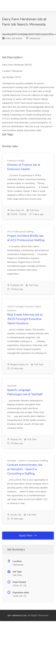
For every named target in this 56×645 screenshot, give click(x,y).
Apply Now (28, 535)
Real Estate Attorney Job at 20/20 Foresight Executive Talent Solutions (25, 319)
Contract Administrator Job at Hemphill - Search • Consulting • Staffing (24, 469)
